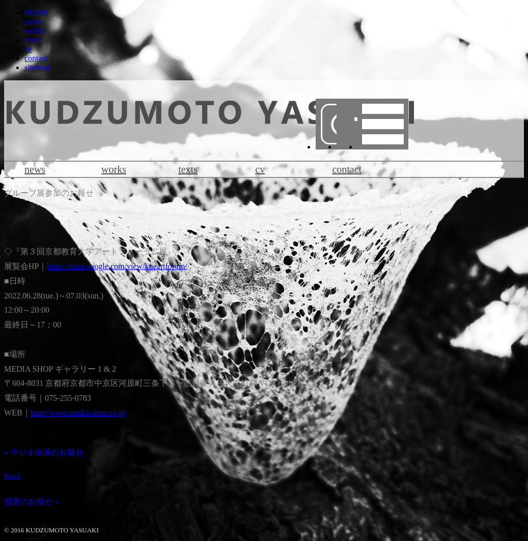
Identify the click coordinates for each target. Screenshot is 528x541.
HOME (36, 12)
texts (32, 40)
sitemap (37, 67)
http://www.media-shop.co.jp (78, 412)
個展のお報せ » (31, 501)
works (34, 30)
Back (12, 476)
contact (36, 58)
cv (28, 49)
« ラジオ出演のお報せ (44, 452)
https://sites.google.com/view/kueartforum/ (117, 266)
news (32, 21)
